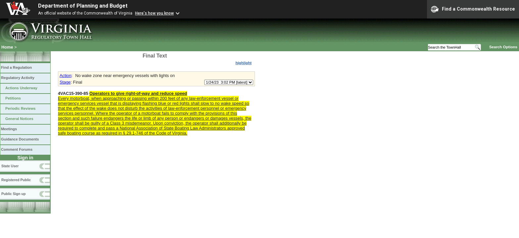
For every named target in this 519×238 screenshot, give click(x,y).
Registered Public (16, 180)
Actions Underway (21, 88)
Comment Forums (16, 149)
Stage (65, 82)
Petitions (13, 98)
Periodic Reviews (20, 108)
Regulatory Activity (17, 78)
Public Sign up (13, 194)
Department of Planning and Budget (82, 6)
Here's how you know (154, 13)
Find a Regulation (16, 67)
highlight (243, 63)
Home (7, 47)
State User (10, 166)
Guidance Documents (20, 139)
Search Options (503, 47)
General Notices (19, 119)
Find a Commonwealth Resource (473, 9)
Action (65, 75)
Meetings (9, 129)
